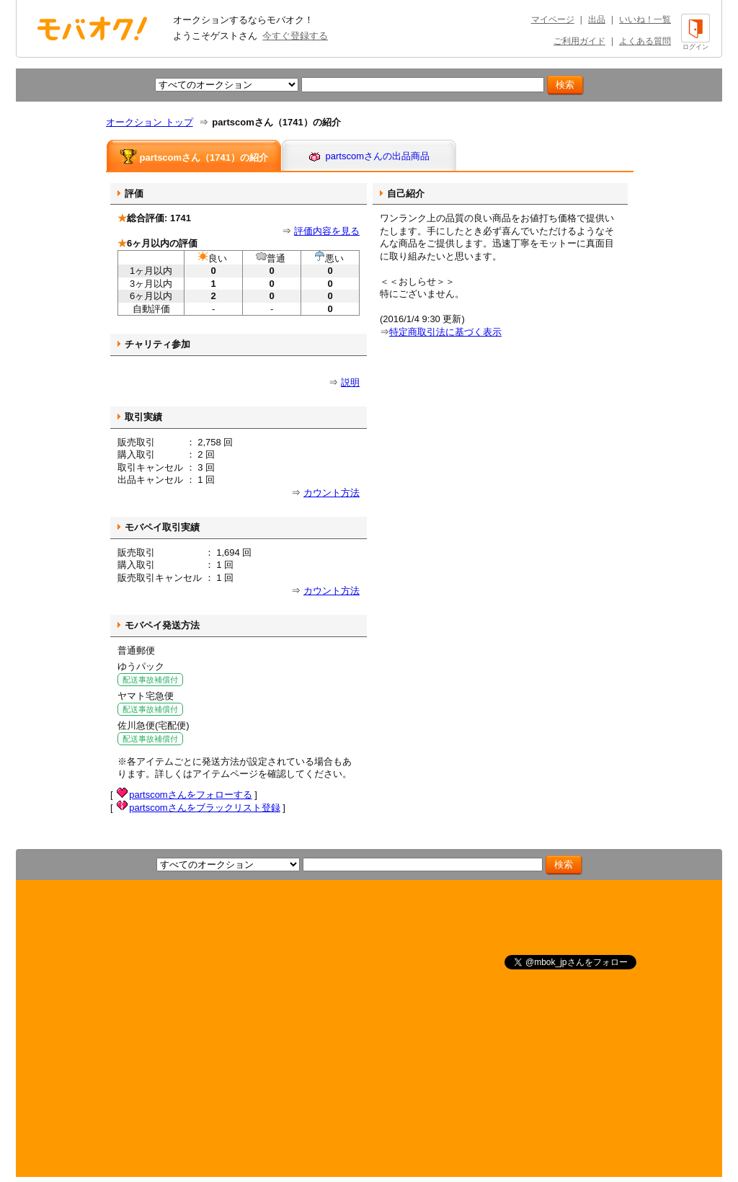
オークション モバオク (92, 28)
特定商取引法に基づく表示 (445, 331)
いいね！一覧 (645, 19)
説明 (350, 382)
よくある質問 (645, 41)
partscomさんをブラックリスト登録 (204, 807)
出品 (596, 19)
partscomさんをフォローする (190, 794)
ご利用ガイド (579, 41)
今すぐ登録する (295, 35)
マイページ (552, 19)
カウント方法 (331, 492)
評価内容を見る (327, 231)
